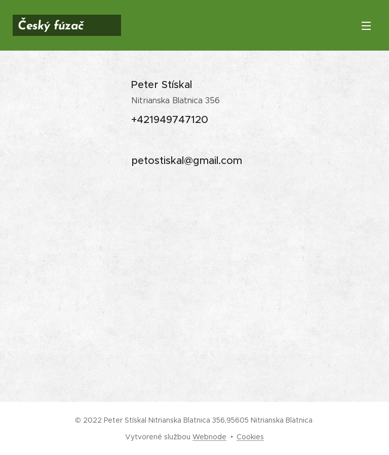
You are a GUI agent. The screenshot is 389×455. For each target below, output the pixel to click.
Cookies (250, 436)
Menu (366, 25)
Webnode (209, 436)
